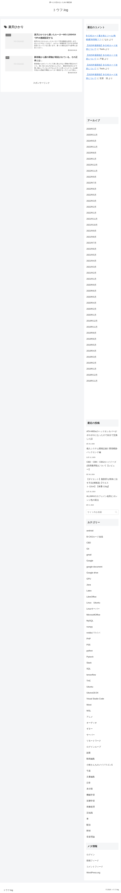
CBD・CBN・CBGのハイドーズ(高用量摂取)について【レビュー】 (101, 466)
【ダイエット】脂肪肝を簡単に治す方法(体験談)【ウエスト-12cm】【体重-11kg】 (101, 483)
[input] (102, 512)
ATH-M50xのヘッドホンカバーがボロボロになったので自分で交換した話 (101, 435)
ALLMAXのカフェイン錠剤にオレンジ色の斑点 (101, 498)
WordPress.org (93, 872)
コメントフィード (94, 867)
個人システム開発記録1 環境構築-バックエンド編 (102, 450)
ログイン (90, 854)
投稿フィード (92, 860)
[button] (116, 512)
